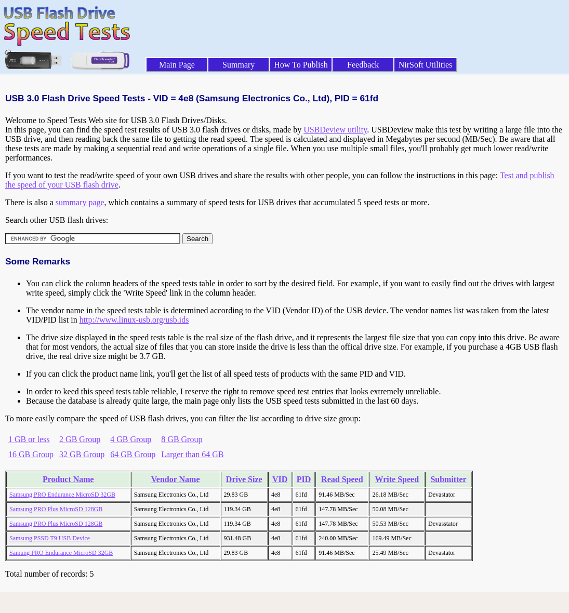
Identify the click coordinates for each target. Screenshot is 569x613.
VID (279, 479)
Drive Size (244, 479)
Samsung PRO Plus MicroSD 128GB (55, 509)
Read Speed (342, 479)
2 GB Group (79, 439)
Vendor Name (175, 479)
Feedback (363, 64)
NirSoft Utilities (426, 64)
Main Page (177, 64)
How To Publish (301, 64)
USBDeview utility (335, 129)
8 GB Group (181, 439)
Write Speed (397, 479)
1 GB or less (29, 439)
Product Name (68, 479)
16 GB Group (31, 454)
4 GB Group (130, 439)
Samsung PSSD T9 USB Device (49, 538)
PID (304, 479)
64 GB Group (132, 454)
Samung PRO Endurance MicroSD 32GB (61, 552)
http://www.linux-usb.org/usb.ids (134, 319)
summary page (80, 202)
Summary (238, 64)
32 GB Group (81, 454)
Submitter (448, 479)
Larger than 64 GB (192, 454)
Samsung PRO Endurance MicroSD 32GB (62, 494)
